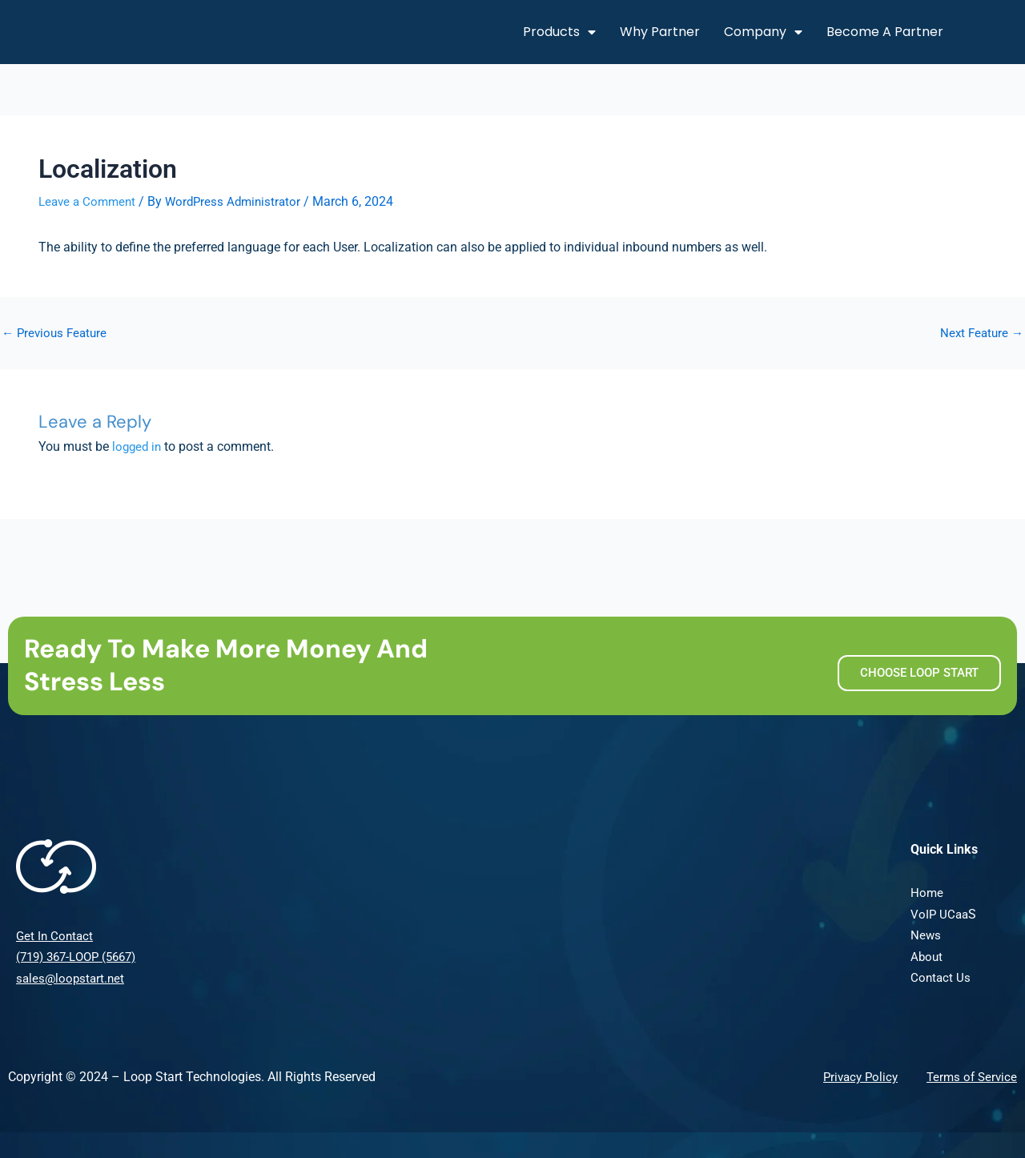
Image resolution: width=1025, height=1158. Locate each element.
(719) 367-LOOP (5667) (81, 956)
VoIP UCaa (940, 913)
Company (763, 32)
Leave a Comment (89, 201)
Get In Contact (56, 935)
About (927, 955)
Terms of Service (969, 1076)
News (926, 934)
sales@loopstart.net (72, 977)
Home (927, 892)
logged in (138, 446)
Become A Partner (884, 31)
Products (559, 32)
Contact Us (941, 976)
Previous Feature (57, 332)
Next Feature (979, 332)
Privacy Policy (854, 1076)
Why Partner (660, 31)
